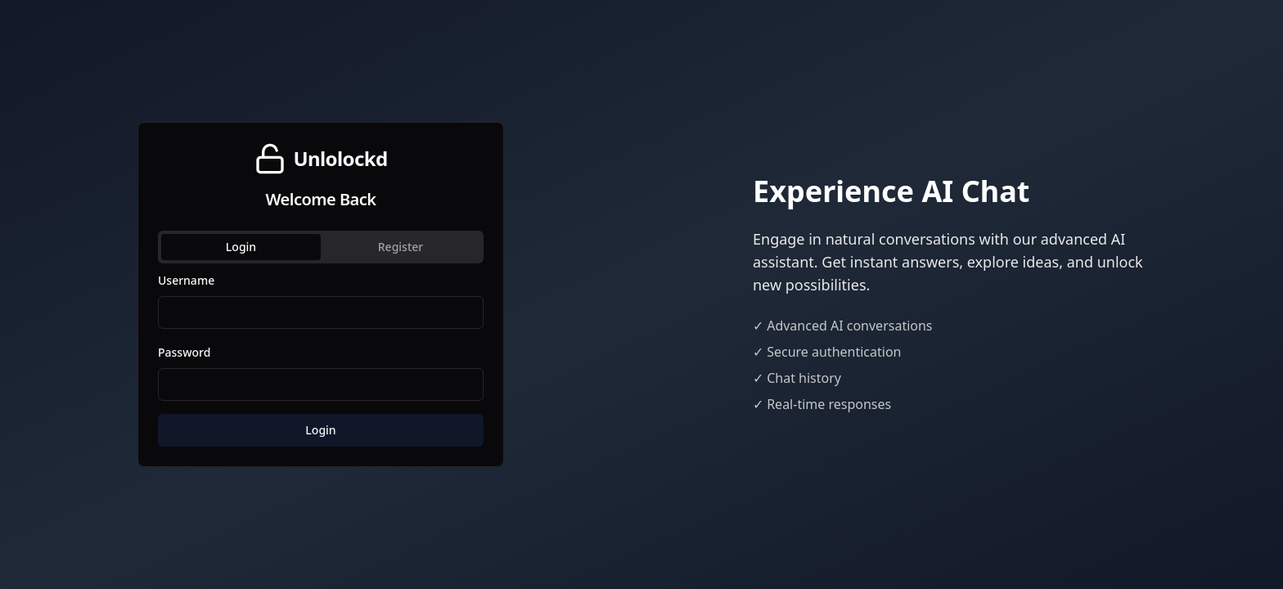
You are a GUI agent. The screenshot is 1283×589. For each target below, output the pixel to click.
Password (184, 352)
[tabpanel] (321, 358)
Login (320, 430)
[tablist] (321, 247)
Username (186, 280)
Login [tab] (241, 246)
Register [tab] (400, 246)
